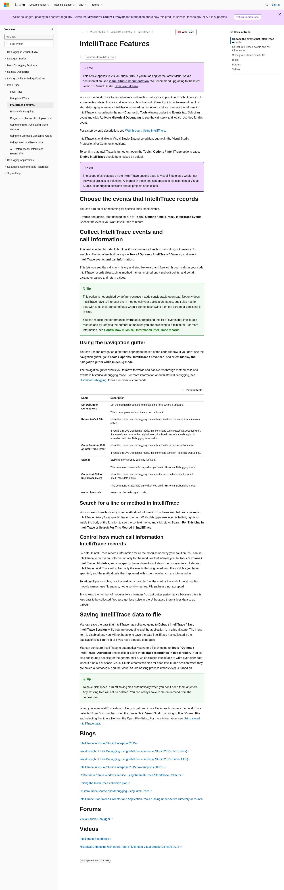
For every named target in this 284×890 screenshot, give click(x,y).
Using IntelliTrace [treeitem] (20, 98)
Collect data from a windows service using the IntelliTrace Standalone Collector (130, 775)
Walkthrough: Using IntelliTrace (145, 130)
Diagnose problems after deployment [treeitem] (31, 118)
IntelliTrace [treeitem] (16, 91)
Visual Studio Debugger (95, 819)
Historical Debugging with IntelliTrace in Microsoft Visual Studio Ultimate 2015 (129, 846)
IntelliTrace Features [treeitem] (22, 105)
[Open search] (266, 5)
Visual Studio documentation (129, 81)
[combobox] (28, 37)
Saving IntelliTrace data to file (248, 55)
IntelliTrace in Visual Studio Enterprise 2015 (108, 743)
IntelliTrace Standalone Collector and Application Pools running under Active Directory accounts (141, 799)
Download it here (126, 86)
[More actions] (201, 32)
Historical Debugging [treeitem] (22, 111)
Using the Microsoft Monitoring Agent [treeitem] (31, 135)
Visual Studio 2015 (121, 32)
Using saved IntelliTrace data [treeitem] (26, 142)
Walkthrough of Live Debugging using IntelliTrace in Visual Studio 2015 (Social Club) (134, 759)
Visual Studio (97, 32)
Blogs (235, 59)
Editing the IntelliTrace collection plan (104, 783)
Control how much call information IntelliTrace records (141, 330)
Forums (236, 64)
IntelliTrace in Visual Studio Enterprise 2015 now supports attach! (121, 767)
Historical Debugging (93, 380)
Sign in (276, 4)
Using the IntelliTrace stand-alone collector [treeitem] (29, 127)
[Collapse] (52, 29)
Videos (236, 69)
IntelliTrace (144, 32)
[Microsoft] (6, 5)
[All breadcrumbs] (83, 32)
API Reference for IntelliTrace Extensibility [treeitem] (26, 151)
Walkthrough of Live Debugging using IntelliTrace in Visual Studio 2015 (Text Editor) (133, 751)
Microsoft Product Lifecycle (106, 16)
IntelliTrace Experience (94, 838)
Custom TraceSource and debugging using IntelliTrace (114, 791)
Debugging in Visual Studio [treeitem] (22, 52)
